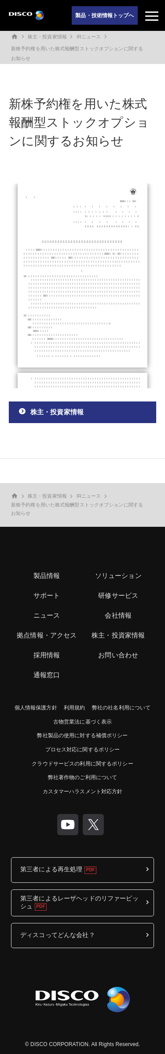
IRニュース (89, 36)
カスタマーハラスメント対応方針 (83, 791)
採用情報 (46, 655)
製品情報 (46, 575)
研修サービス (118, 595)
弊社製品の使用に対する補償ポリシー (82, 735)
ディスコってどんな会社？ (57, 934)
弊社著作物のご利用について (82, 777)
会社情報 (118, 615)
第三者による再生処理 (51, 869)
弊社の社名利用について (121, 708)
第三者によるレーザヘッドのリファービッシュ (79, 902)
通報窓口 (46, 675)
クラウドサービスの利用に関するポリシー (82, 764)
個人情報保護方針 (36, 708)
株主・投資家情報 (47, 36)
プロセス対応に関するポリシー (82, 749)
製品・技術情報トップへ (104, 15)
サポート (46, 595)
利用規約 (74, 708)
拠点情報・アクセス (47, 635)
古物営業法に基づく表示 (82, 722)
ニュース (46, 615)
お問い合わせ (118, 655)
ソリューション (118, 575)
